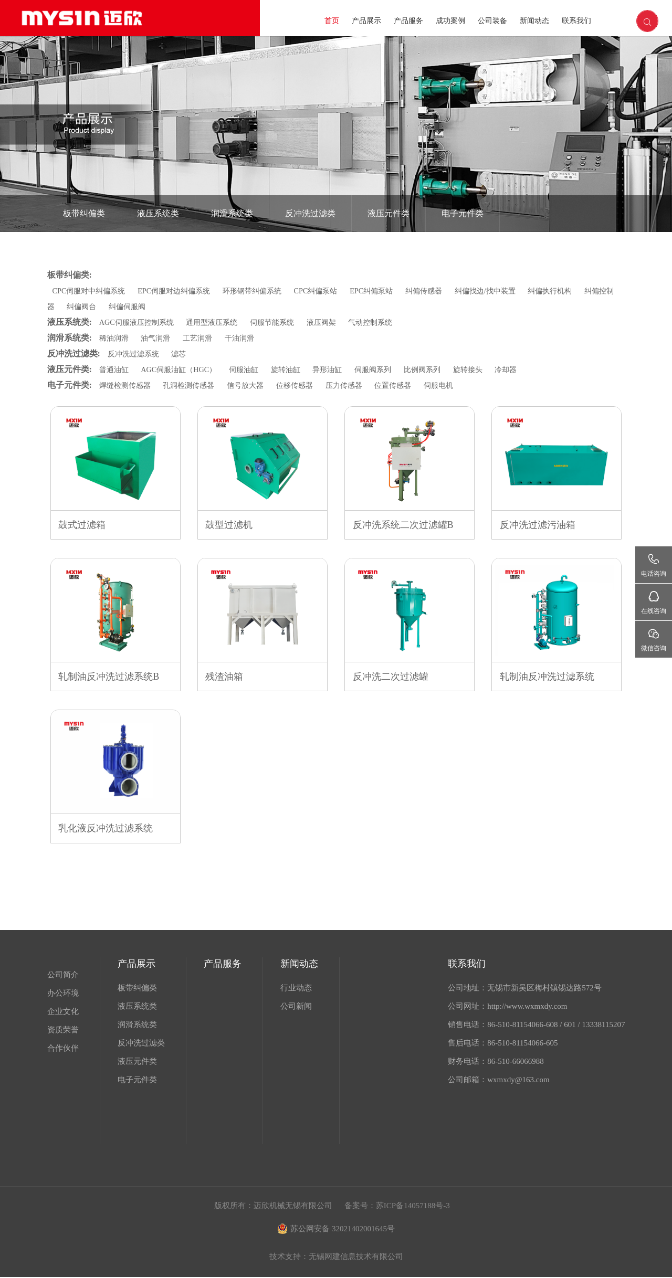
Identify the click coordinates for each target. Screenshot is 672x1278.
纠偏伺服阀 (154, 306)
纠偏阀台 (106, 306)
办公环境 (63, 994)
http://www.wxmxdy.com (527, 1007)
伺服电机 (457, 385)
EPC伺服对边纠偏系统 (181, 291)
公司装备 (492, 21)
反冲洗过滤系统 (597, 251)
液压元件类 (389, 213)
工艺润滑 (202, 338)
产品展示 (366, 21)
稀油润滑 (115, 338)
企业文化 (63, 1012)
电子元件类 (463, 213)
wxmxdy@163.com (518, 1080)
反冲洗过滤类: (73, 353)
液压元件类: (69, 369)
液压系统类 (158, 213)
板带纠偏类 (84, 213)
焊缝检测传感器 (126, 385)
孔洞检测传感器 (194, 385)
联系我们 (576, 21)
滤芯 (183, 354)
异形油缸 (339, 369)
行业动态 (296, 989)
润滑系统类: (69, 337)
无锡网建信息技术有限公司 (356, 1257)
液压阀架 (334, 322)
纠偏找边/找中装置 (509, 291)
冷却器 (527, 369)
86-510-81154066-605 (522, 1044)
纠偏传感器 (445, 291)
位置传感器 (409, 385)
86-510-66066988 (515, 1062)
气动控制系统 (386, 322)
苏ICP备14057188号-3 (413, 1206)
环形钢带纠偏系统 (264, 291)
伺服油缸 (252, 369)
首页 (331, 21)
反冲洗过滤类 (310, 213)
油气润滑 (158, 338)
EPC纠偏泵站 (390, 291)
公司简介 (63, 975)
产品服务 (408, 21)
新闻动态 (534, 21)
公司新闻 (296, 1007)
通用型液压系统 (218, 322)
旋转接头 (487, 369)
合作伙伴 (63, 1049)
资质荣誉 (63, 1031)
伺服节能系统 (282, 322)
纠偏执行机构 (578, 291)
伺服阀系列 (387, 369)
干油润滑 (246, 338)
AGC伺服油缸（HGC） (183, 369)
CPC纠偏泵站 (331, 291)
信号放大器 (254, 385)
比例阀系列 (439, 369)
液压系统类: (69, 322)
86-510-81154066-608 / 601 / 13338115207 (556, 1025)
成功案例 (450, 21)
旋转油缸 (295, 369)
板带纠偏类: (69, 274)
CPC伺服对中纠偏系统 (91, 291)
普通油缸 (115, 369)
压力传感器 (357, 385)
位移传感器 (306, 385)
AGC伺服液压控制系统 (139, 322)
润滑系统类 (232, 213)
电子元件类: (69, 385)
